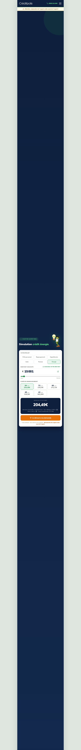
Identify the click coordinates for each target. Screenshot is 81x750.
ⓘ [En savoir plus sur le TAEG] (36, 411)
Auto (27, 362)
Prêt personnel (27, 357)
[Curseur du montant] (40, 376)
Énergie (54, 362)
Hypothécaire (54, 357)
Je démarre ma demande (40, 418)
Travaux (40, 362)
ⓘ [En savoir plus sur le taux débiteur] (57, 409)
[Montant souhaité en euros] (40, 371)
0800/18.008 (52, 3)
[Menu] (60, 3)
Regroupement (40, 357)
